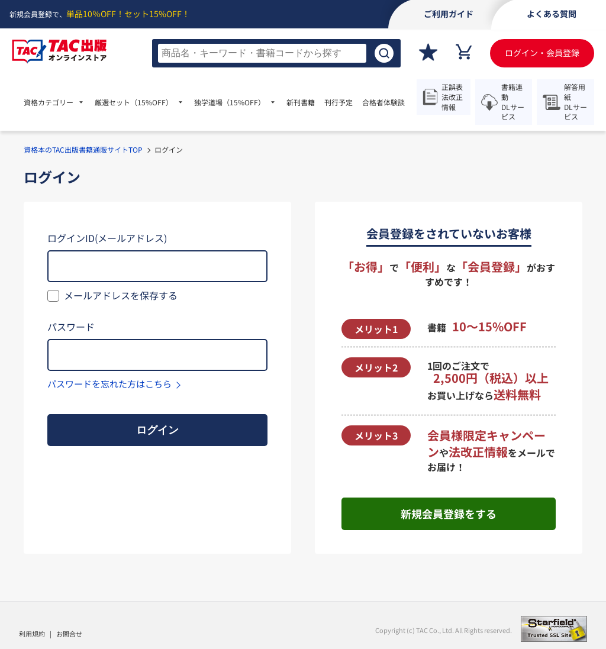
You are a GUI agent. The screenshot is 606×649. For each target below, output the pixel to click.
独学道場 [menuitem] (229, 102)
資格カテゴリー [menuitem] (48, 102)
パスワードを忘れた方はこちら (109, 383)
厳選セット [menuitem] (134, 102)
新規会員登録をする (449, 513)
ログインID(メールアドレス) (107, 237)
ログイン (157, 430)
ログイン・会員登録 (542, 53)
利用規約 (32, 633)
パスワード (71, 326)
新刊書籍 (300, 102)
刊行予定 (338, 102)
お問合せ (69, 633)
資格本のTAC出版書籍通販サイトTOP (83, 149)
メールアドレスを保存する (121, 295)
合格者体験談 (383, 102)
